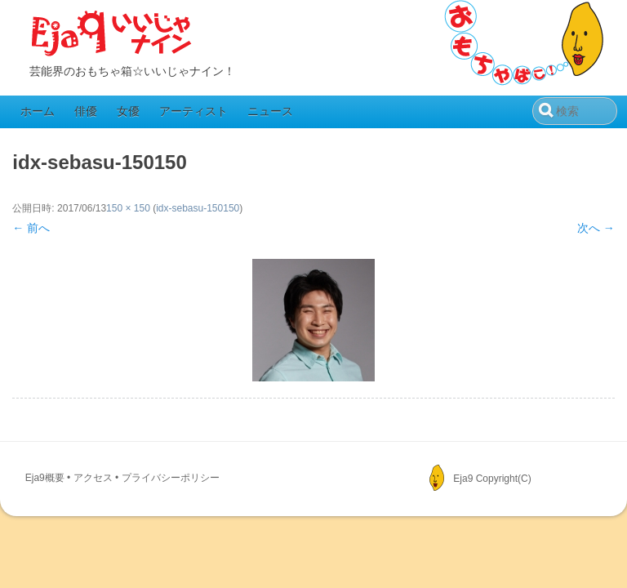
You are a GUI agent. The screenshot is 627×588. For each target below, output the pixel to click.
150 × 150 (128, 208)
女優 (128, 111)
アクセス (93, 477)
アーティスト (193, 111)
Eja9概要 (44, 477)
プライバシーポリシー (171, 477)
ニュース (270, 111)
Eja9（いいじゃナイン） (112, 34)
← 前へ (31, 227)
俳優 (85, 111)
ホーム (37, 111)
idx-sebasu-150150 (197, 208)
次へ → (596, 227)
